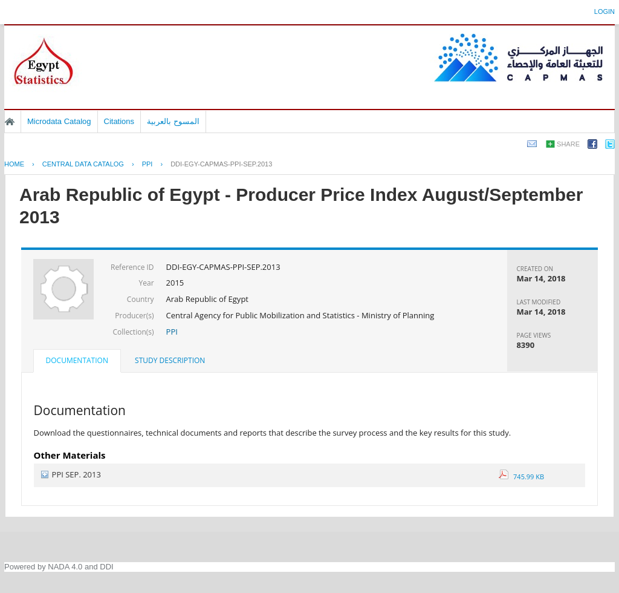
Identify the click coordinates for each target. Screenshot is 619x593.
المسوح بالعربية (173, 121)
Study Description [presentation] (170, 360)
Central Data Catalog (83, 164)
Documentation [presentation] (77, 360)
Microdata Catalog (59, 121)
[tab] (77, 362)
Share (568, 144)
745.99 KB (522, 476)
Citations (119, 121)
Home (10, 121)
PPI (147, 164)
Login (604, 11)
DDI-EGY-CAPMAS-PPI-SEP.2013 (221, 164)
